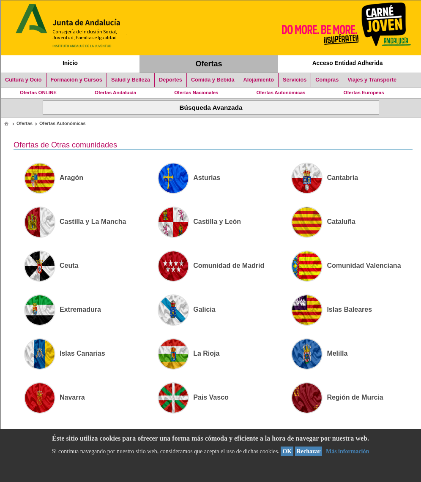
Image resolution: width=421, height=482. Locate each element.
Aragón (53, 177)
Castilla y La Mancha (75, 221)
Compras (327, 80)
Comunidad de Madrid (211, 265)
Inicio (70, 63)
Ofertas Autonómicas (280, 92)
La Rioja (188, 353)
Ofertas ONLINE (38, 92)
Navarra (54, 397)
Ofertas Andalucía (115, 92)
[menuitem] (6, 123)
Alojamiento (258, 80)
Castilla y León (199, 221)
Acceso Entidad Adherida (347, 63)
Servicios (294, 80)
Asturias (189, 177)
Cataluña (323, 221)
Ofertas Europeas (364, 92)
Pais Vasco (193, 397)
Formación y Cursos (76, 80)
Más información (347, 451)
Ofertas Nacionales (196, 92)
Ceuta (51, 265)
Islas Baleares (331, 309)
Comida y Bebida (213, 80)
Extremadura (62, 309)
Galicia (186, 309)
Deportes (170, 80)
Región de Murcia (337, 397)
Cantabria (324, 177)
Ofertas (209, 64)
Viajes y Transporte (371, 80)
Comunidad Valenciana (346, 265)
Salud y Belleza (130, 80)
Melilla (319, 353)
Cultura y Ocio (23, 80)
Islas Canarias (64, 353)
